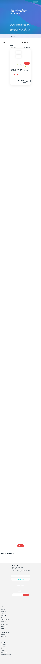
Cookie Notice (3, 626)
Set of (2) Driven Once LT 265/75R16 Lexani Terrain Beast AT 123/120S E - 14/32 (19, 71)
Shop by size (3, 607)
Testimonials (3, 629)
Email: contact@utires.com (6, 654)
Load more (20, 545)
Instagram (4, 646)
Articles (2, 628)
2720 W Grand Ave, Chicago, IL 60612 (8, 656)
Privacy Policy (3, 621)
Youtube (3, 648)
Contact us (3, 639)
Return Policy (3, 636)
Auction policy (3, 634)
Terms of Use (3, 622)
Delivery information (5, 619)
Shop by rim (3, 613)
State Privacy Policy (4, 624)
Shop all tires (3, 606)
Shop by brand (3, 611)
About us (2, 617)
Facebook (3, 644)
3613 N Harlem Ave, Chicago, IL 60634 (8, 657)
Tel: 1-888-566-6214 (4, 652)
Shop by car (3, 609)
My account (3, 638)
